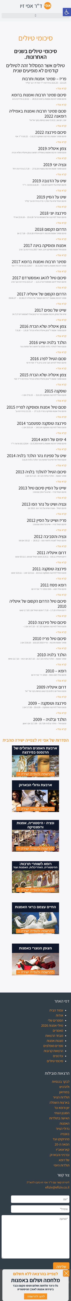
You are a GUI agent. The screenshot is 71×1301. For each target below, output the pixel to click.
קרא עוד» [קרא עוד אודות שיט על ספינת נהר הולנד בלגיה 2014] (61, 465)
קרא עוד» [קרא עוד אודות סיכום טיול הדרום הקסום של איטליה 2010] (61, 616)
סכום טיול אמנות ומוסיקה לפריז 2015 (36, 407)
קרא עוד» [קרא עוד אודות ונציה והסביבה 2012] (61, 546)
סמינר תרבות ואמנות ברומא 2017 (39, 261)
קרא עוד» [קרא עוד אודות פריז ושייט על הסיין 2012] (61, 530)
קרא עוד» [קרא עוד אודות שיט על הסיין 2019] (61, 206)
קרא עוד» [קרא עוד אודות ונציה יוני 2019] (61, 174)
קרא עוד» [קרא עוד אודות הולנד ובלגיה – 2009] (61, 729)
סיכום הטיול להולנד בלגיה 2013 (41, 472)
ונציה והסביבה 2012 (50, 536)
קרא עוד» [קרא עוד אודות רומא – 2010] (61, 680)
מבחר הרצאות (54, 1035)
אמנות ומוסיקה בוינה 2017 (45, 245)
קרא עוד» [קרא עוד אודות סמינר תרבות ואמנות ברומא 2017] (61, 271)
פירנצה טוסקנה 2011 (49, 569)
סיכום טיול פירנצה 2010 (47, 622)
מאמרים (58, 1030)
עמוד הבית (56, 1010)
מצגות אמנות (55, 1040)
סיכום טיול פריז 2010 (49, 638)
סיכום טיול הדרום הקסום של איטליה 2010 (37, 603)
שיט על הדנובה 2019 (49, 181)
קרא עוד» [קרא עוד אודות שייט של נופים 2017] (61, 320)
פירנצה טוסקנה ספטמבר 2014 (41, 423)
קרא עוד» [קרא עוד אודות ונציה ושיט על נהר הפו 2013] (61, 514)
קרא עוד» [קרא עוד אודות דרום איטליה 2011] (61, 562)
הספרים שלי (55, 1020)
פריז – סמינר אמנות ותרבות (44, 78)
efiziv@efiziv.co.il (57, 1187)
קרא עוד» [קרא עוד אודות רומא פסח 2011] (61, 594)
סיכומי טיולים (55, 1061)
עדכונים (58, 1056)
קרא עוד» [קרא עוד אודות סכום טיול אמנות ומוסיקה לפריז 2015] (61, 417)
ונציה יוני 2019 (54, 164)
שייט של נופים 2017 (50, 310)
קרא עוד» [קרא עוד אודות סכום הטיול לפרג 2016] (61, 368)
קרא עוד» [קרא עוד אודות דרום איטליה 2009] (61, 697)
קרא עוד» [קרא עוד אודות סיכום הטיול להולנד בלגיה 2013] (61, 481)
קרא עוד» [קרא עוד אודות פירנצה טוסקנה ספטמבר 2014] (61, 433)
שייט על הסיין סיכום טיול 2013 (42, 488)
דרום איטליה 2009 (51, 687)
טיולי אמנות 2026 (52, 1025)
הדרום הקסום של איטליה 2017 (41, 294)
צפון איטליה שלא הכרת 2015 (43, 375)
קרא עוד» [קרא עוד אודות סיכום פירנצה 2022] (61, 142)
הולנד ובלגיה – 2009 (49, 719)
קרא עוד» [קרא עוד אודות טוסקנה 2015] (61, 400)
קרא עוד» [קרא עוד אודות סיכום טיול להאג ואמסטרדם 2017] (61, 287)
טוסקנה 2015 (55, 391)
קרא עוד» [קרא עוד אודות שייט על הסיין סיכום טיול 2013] (61, 497)
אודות (59, 1015)
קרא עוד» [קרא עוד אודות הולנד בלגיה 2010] (61, 664)
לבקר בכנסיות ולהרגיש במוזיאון (60, 1086)
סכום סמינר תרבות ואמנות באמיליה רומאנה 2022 (37, 113)
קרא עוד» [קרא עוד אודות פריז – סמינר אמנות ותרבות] (61, 88)
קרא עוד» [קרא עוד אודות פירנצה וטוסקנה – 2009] (61, 713)
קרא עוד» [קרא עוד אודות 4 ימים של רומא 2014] (61, 449)
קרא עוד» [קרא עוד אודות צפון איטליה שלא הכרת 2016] (61, 336)
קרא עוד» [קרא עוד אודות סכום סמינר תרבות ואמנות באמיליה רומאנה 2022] (61, 126)
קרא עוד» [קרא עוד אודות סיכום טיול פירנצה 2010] (61, 632)
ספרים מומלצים (53, 1045)
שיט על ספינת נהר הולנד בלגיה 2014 (36, 455)
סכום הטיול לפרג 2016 (48, 358)
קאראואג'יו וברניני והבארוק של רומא (59, 1154)
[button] (67, 12)
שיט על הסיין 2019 (51, 197)
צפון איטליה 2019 (52, 148)
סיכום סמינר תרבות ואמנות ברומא (38, 95)
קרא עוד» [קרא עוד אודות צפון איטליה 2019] (61, 158)
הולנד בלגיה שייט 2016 (47, 342)
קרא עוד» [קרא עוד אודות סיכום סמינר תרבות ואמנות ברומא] (61, 104)
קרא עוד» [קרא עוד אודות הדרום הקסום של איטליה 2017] (61, 303)
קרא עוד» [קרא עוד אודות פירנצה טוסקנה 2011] (61, 578)
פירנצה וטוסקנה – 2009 (47, 703)
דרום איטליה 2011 (51, 552)
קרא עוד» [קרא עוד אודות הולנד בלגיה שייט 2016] (61, 352)
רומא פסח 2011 (53, 585)
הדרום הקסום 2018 (50, 229)
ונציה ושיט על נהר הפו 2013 (44, 504)
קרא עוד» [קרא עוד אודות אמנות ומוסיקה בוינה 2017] (61, 255)
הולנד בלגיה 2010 (51, 654)
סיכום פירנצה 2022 (50, 132)
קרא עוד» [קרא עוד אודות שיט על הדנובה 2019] (61, 190)
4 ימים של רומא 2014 (49, 439)
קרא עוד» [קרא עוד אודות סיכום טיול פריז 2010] (61, 648)
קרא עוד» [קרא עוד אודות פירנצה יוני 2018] (61, 223)
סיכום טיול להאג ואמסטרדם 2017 (39, 278)
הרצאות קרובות (53, 1051)
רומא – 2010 (56, 671)
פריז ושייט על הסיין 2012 (46, 520)
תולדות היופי (61, 1165)
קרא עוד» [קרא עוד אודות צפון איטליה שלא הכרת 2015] (61, 384)
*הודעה (35, 1237)
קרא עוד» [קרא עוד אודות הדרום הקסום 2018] (61, 239)
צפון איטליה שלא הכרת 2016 (43, 326)
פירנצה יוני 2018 (53, 213)
